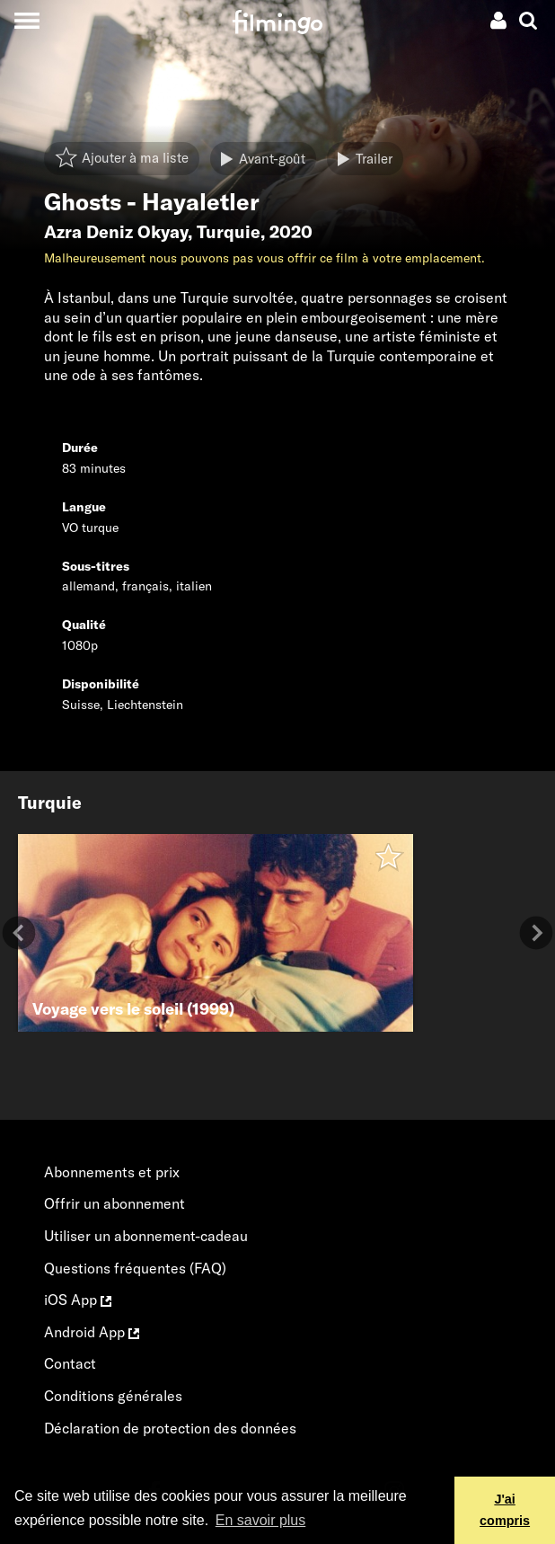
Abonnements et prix (112, 1172)
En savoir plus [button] (261, 1520)
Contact (70, 1363)
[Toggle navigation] (26, 20)
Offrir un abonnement (114, 1203)
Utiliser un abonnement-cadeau (146, 1236)
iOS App (77, 1300)
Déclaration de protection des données (170, 1428)
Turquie (228, 232)
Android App (91, 1332)
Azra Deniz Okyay (116, 232)
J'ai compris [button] (505, 1510)
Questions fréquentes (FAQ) (135, 1268)
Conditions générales (113, 1396)
